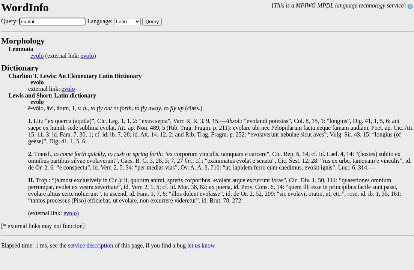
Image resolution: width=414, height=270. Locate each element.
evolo (37, 56)
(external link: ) (63, 56)
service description (90, 245)
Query (152, 21)
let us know (201, 245)
